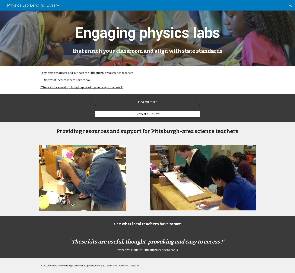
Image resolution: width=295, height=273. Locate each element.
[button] (290, 5)
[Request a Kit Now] (147, 114)
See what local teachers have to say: (67, 80)
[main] (147, 38)
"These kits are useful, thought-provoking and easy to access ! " (81, 87)
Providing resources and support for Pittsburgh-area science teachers (86, 73)
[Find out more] (147, 102)
